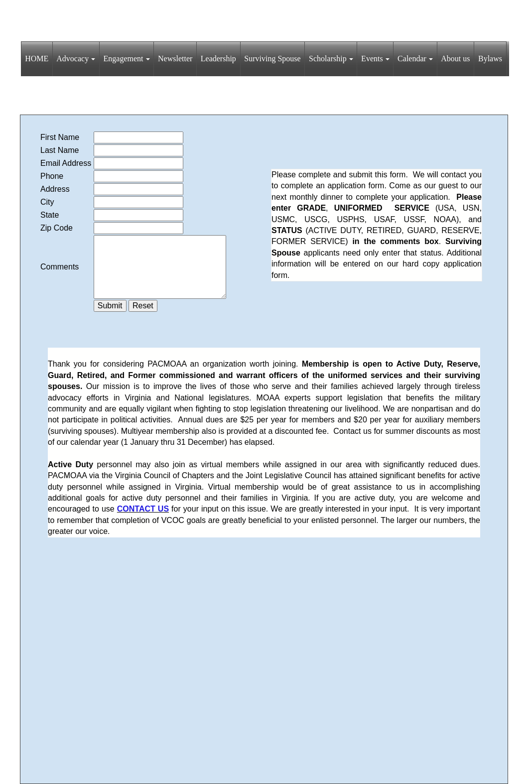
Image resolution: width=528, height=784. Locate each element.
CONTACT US (143, 509)
